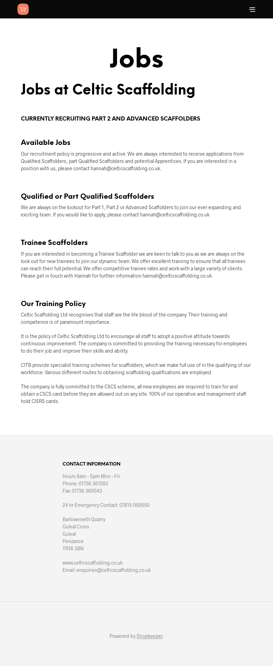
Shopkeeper (149, 636)
